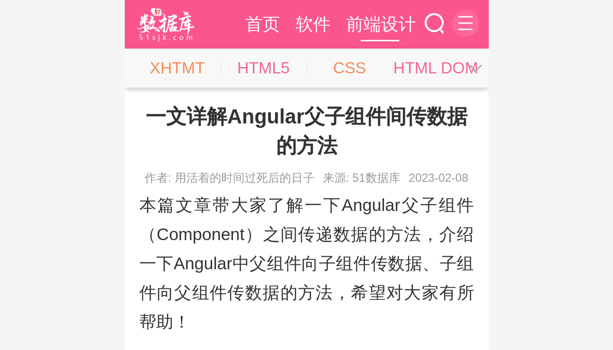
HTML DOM (435, 68)
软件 (313, 24)
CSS (349, 68)
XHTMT (177, 68)
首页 (262, 24)
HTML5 (263, 68)
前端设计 (381, 24)
